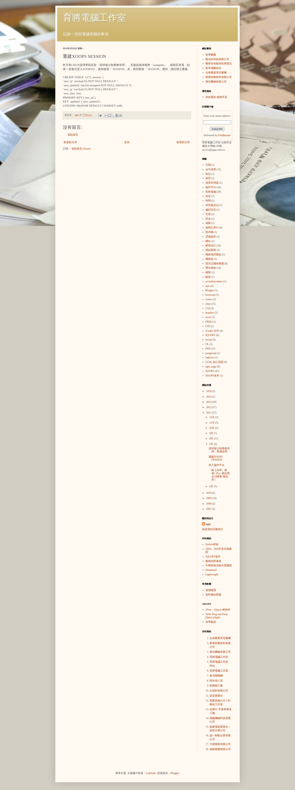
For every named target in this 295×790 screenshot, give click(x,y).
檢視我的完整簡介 (212, 529)
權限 (208, 272)
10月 (212, 428)
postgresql (210, 353)
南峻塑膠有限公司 (220, 749)
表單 (208, 196)
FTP (207, 326)
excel (208, 317)
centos (208, 299)
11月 (212, 422)
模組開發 (210, 250)
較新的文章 (70, 142)
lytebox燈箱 (212, 544)
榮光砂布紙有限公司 (217, 59)
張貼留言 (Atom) (80, 148)
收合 (208, 174)
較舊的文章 (183, 142)
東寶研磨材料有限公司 (218, 77)
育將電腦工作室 (94, 18)
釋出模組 (210, 267)
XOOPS (209, 371)
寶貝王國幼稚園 (214, 263)
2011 (209, 412)
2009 (209, 498)
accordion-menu (214, 281)
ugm (208, 524)
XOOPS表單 (212, 375)
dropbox (209, 312)
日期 (208, 164)
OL (207, 344)
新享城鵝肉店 (213, 68)
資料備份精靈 (213, 594)
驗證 (208, 277)
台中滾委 (210, 169)
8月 (211, 438)
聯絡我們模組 (213, 254)
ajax (207, 286)
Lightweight (211, 574)
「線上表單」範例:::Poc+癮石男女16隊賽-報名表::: (219, 475)
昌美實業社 (216, 695)
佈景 (208, 178)
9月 (211, 433)
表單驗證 (210, 622)
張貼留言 (73, 134)
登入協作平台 (216, 465)
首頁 (126, 142)
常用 (208, 214)
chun (208, 303)
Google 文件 (212, 330)
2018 (209, 391)
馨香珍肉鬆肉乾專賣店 (218, 63)
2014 (209, 396)
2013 (209, 402)
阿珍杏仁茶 (216, 680)
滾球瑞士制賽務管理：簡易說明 (219, 450)
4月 (211, 486)
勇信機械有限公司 (216, 81)
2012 (209, 407)
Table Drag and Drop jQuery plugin (216, 616)
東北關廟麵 (216, 675)
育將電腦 (210, 191)
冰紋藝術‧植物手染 (216, 97)
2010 (209, 493)
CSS (207, 308)
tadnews (209, 357)
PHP (207, 348)
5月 (211, 444)
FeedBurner (224, 135)
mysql (208, 339)
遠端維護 (210, 590)
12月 (212, 417)
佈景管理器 (212, 182)
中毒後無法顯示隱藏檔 (218, 565)
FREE (208, 321)
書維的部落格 (213, 561)
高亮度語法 (212, 205)
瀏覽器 (209, 259)
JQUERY (210, 335)
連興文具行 (212, 227)
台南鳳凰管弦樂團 (216, 72)
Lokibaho (151, 773)
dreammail (211, 570)
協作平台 (210, 187)
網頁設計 (210, 245)
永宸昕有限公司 (219, 690)
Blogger (209, 290)
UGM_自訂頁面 (214, 362)
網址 (208, 241)
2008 (209, 503)
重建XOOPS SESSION (216, 458)
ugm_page (210, 366)
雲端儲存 (210, 236)
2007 (209, 509)
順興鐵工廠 (216, 685)
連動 (208, 223)
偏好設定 (210, 209)
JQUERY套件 (213, 556)
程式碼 (209, 232)
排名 (208, 218)
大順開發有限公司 (220, 744)
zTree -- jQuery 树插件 (217, 609)
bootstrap (210, 294)
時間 (208, 200)
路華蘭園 (210, 54)
